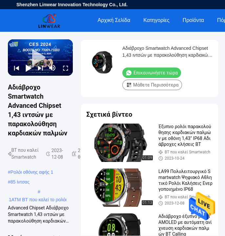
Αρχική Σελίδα (113, 20)
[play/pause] (28, 68)
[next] (40, 68)
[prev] (16, 68)
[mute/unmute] (52, 68)
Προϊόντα (193, 20)
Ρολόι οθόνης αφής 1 (31, 172)
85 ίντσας (20, 182)
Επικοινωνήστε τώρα (152, 73)
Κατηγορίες (156, 20)
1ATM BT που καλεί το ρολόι (38, 199)
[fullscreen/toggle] (65, 68)
